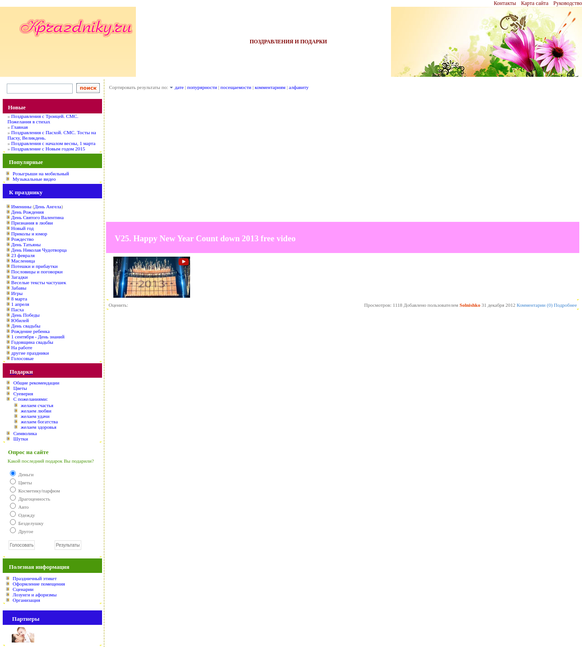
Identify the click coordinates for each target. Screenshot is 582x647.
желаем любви (36, 410)
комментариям (270, 87)
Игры (17, 293)
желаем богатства (39, 421)
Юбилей (20, 320)
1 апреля (20, 304)
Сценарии (23, 589)
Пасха (17, 309)
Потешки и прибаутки (34, 266)
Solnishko (470, 305)
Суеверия (23, 393)
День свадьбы (26, 325)
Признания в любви (32, 222)
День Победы (25, 315)
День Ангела (47, 206)
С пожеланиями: (30, 399)
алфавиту (299, 87)
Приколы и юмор (29, 233)
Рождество (22, 239)
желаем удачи (35, 416)
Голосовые (22, 358)
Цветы (20, 388)
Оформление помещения (39, 583)
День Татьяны (26, 244)
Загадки (19, 277)
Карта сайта (535, 3)
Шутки (20, 438)
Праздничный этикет (34, 578)
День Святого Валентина (37, 217)
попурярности (202, 87)
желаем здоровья (38, 427)
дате (179, 87)
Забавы (18, 288)
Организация (26, 600)
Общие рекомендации (36, 382)
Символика (25, 433)
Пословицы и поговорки (37, 271)
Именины (21, 206)
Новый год (22, 228)
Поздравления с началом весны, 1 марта (53, 143)
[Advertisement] (342, 158)
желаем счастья (37, 405)
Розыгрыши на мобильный (41, 173)
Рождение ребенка (30, 331)
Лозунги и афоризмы (34, 594)
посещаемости (235, 87)
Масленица (23, 260)
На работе (22, 347)
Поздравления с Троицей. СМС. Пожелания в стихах (42, 118)
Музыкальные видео (34, 179)
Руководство (568, 3)
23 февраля (23, 255)
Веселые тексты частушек (38, 282)
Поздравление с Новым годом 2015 (48, 148)
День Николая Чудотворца (39, 250)
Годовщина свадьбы (32, 342)
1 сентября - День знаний (38, 336)
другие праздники (30, 353)
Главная (19, 127)
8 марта (19, 298)
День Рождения (27, 212)
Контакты (505, 3)
